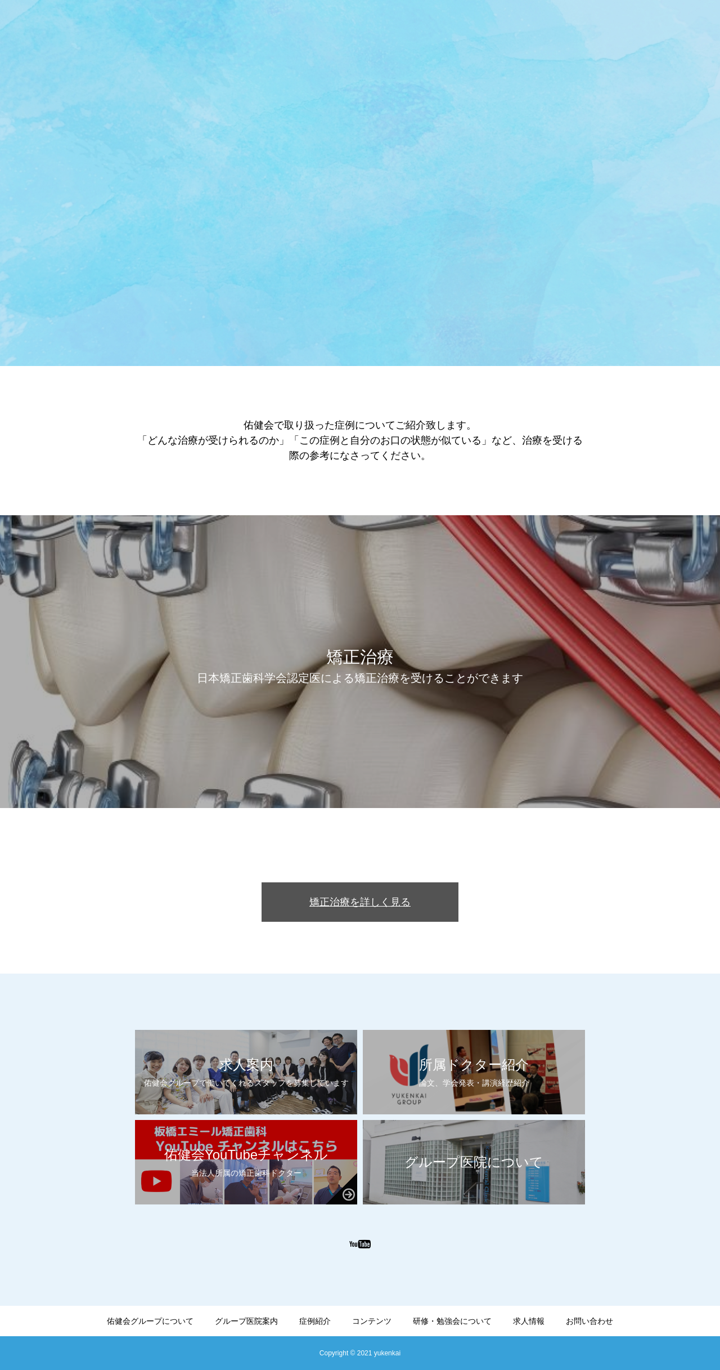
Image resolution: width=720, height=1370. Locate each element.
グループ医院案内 (246, 1321)
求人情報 (528, 1321)
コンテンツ (372, 1321)
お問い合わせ (589, 1321)
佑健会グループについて (150, 1321)
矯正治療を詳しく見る (360, 902)
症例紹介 (315, 1321)
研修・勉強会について (452, 1321)
